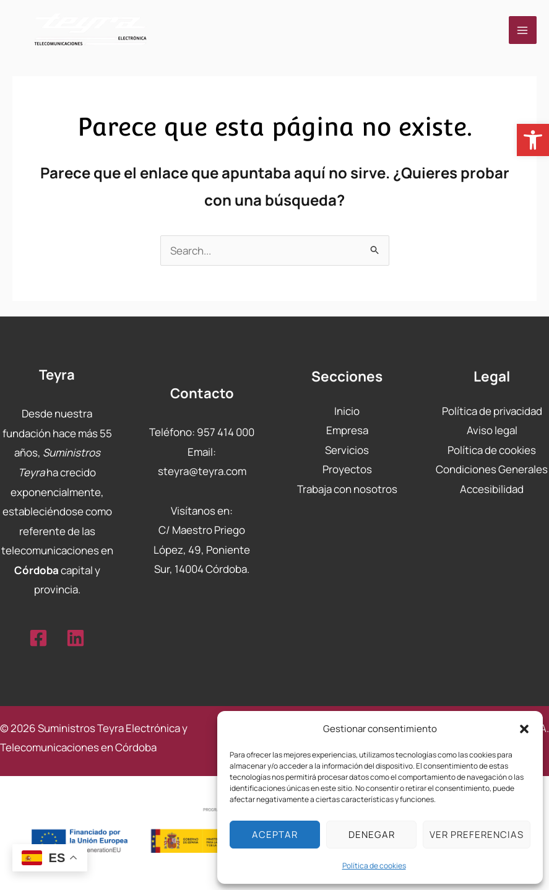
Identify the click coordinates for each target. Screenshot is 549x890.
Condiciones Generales (492, 469)
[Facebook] (38, 638)
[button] (533, 140)
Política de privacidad (492, 411)
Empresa (347, 430)
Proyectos (347, 469)
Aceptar (275, 834)
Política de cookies (374, 865)
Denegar (371, 834)
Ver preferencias (477, 834)
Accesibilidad (492, 489)
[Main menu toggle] (523, 30)
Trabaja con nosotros (347, 489)
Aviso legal (492, 430)
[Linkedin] (75, 638)
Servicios (347, 450)
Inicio (347, 411)
